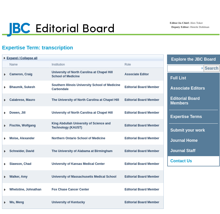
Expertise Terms (186, 116)
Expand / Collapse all (22, 58)
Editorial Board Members (185, 100)
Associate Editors (187, 88)
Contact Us (181, 161)
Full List (178, 78)
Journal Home (184, 140)
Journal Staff (182, 150)
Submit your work (187, 130)
